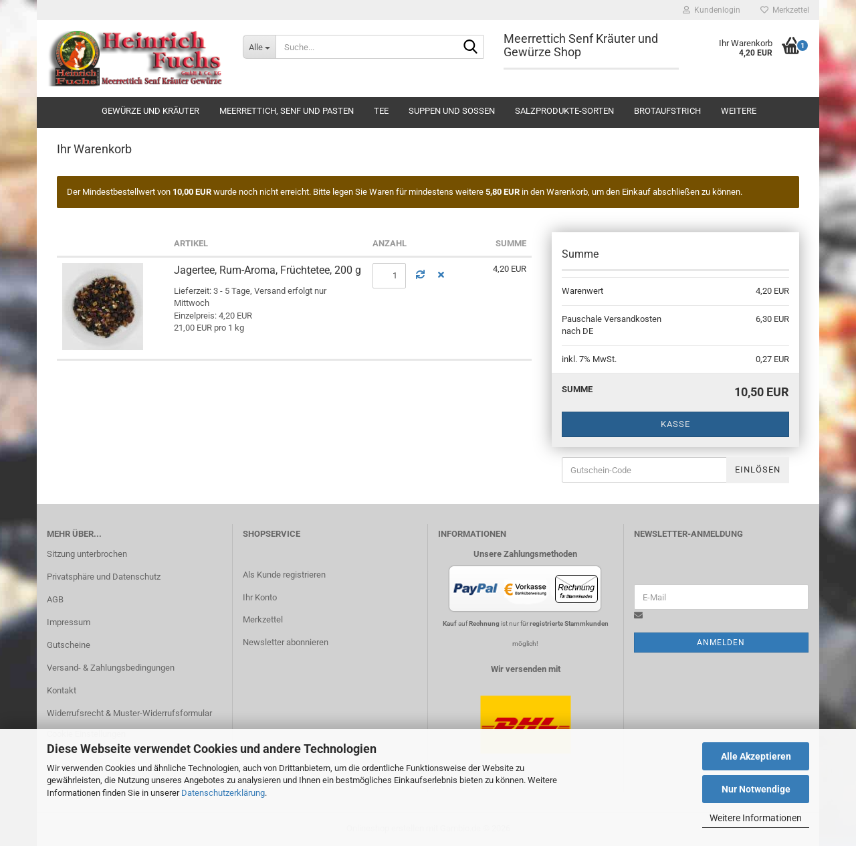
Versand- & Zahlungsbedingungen (111, 668)
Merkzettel (784, 10)
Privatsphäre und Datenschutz (103, 577)
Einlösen (757, 469)
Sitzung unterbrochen (87, 554)
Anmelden (721, 642)
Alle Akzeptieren (756, 756)
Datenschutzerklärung (223, 793)
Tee (381, 111)
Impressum (68, 622)
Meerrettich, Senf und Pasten (286, 111)
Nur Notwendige (756, 789)
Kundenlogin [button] (711, 10)
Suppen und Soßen (452, 111)
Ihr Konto (260, 597)
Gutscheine (68, 645)
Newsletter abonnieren (285, 642)
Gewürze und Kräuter (150, 111)
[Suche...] (259, 47)
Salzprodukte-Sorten (564, 111)
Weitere (738, 111)
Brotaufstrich (667, 111)
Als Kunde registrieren (284, 575)
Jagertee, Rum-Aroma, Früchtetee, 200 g (267, 270)
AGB (55, 599)
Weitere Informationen (756, 818)
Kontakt (61, 690)
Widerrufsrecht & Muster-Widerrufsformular (129, 713)
